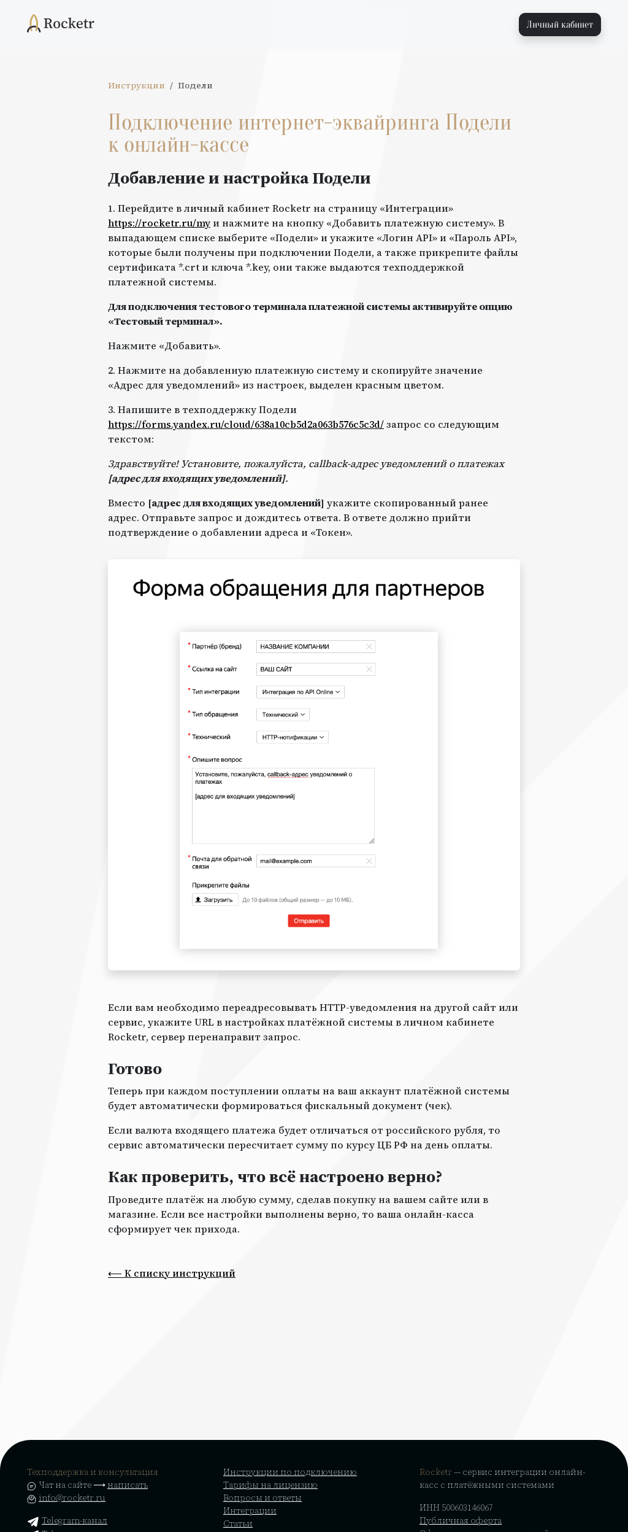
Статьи (238, 1523)
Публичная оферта (460, 1520)
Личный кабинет (560, 24)
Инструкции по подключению (290, 1472)
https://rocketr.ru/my (159, 223)
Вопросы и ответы (262, 1497)
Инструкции (136, 85)
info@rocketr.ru (72, 1497)
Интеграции (250, 1510)
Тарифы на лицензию (270, 1485)
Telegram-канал (67, 1520)
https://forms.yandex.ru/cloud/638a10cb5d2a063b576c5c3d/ (246, 424)
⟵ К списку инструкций (172, 1273)
